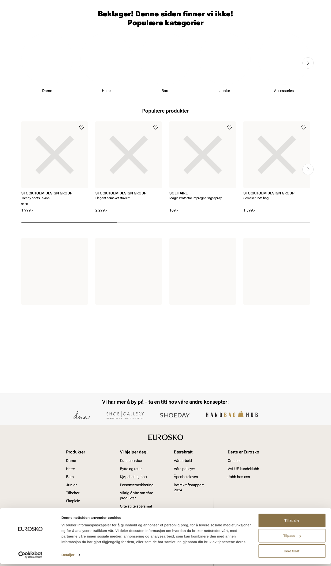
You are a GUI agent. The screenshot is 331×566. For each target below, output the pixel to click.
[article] (54, 209)
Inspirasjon (261, 31)
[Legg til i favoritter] (81, 174)
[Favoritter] (282, 17)
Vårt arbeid (183, 461)
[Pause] (306, 3)
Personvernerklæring (136, 485)
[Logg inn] (265, 17)
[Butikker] (247, 17)
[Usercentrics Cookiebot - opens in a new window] (30, 556)
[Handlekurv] (302, 17)
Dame (25, 31)
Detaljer (67, 557)
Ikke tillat (291, 553)
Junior (75, 31)
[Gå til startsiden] (42, 16)
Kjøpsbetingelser (133, 477)
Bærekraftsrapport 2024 (189, 487)
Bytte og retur (131, 469)
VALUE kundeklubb (294, 31)
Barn (58, 31)
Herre (42, 31)
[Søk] (202, 16)
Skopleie (122, 31)
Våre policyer (184, 469)
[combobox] (149, 16)
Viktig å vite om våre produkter (136, 495)
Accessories (97, 31)
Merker (238, 31)
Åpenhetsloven (186, 477)
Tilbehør (72, 493)
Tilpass (292, 538)
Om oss (234, 461)
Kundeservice (131, 461)
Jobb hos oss (239, 477)
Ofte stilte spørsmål (136, 506)
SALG (140, 31)
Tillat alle (291, 522)
